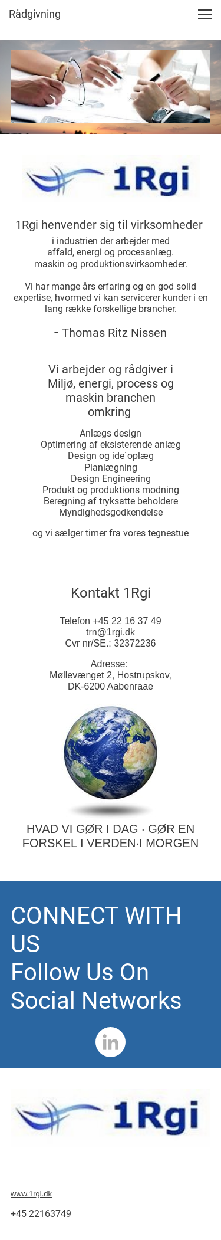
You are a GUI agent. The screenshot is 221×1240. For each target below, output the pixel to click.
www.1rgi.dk (31, 1193)
